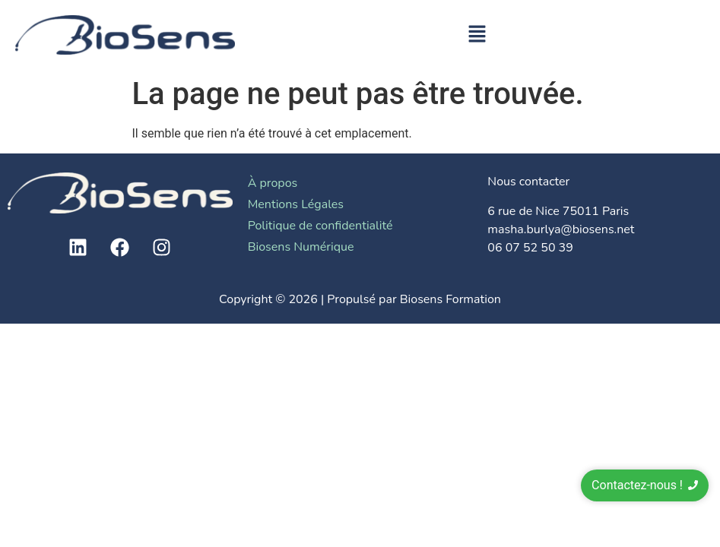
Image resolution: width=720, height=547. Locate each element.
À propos (273, 183)
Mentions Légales (296, 204)
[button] (477, 35)
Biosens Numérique (301, 247)
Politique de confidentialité (320, 225)
